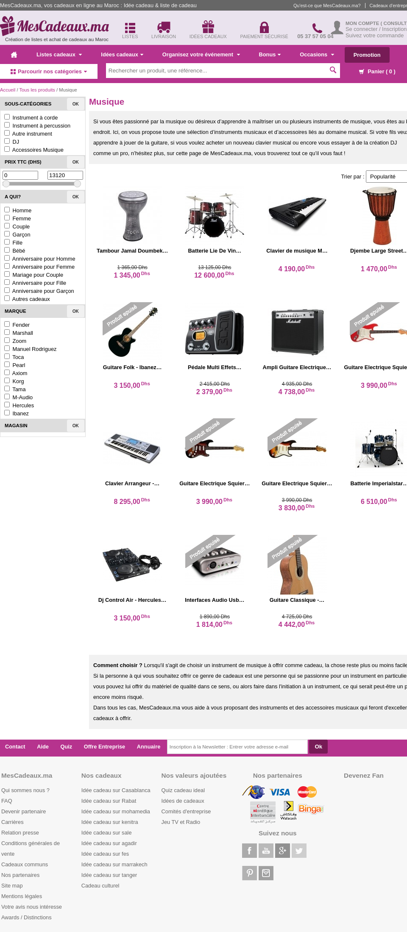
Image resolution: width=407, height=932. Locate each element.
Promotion (367, 55)
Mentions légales (21, 896)
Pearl (14, 365)
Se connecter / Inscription (376, 29)
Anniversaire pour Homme (39, 259)
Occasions (317, 54)
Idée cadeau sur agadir (109, 843)
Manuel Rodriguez (30, 349)
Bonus (270, 54)
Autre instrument (28, 134)
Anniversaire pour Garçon (39, 291)
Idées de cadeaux (183, 801)
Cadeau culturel (100, 885)
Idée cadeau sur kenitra (109, 822)
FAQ (6, 801)
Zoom (15, 341)
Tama (15, 389)
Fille (13, 242)
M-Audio (18, 397)
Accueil (7, 89)
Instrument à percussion (37, 125)
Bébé (14, 251)
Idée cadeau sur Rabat (108, 801)
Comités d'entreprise (186, 811)
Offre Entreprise (104, 746)
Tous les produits (37, 89)
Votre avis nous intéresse (31, 907)
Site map (12, 885)
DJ (11, 142)
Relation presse (20, 832)
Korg (14, 381)
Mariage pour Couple (33, 275)
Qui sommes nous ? (25, 790)
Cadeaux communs (24, 864)
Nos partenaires (20, 875)
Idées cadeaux (122, 54)
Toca (14, 357)
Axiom (15, 373)
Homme (17, 210)
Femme (17, 218)
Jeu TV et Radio (181, 822)
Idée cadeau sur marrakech (114, 864)
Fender (17, 325)
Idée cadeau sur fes (105, 854)
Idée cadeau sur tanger (109, 875)
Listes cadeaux (59, 54)
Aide (43, 746)
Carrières (12, 822)
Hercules (19, 405)
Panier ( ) (377, 71)
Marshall (18, 333)
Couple (17, 226)
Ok (75, 104)
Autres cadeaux (27, 299)
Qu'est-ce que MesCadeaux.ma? (327, 5)
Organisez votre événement (201, 54)
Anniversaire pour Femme (39, 267)
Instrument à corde (31, 117)
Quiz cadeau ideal (183, 790)
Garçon (17, 234)
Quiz (66, 746)
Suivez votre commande (375, 35)
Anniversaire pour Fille (35, 283)
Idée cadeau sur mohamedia (115, 811)
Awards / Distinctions (26, 917)
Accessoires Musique (34, 150)
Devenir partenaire (23, 811)
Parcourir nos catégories (49, 71)
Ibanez (16, 413)
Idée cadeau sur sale (106, 832)
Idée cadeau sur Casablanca (116, 790)
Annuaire (148, 746)
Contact (15, 746)
